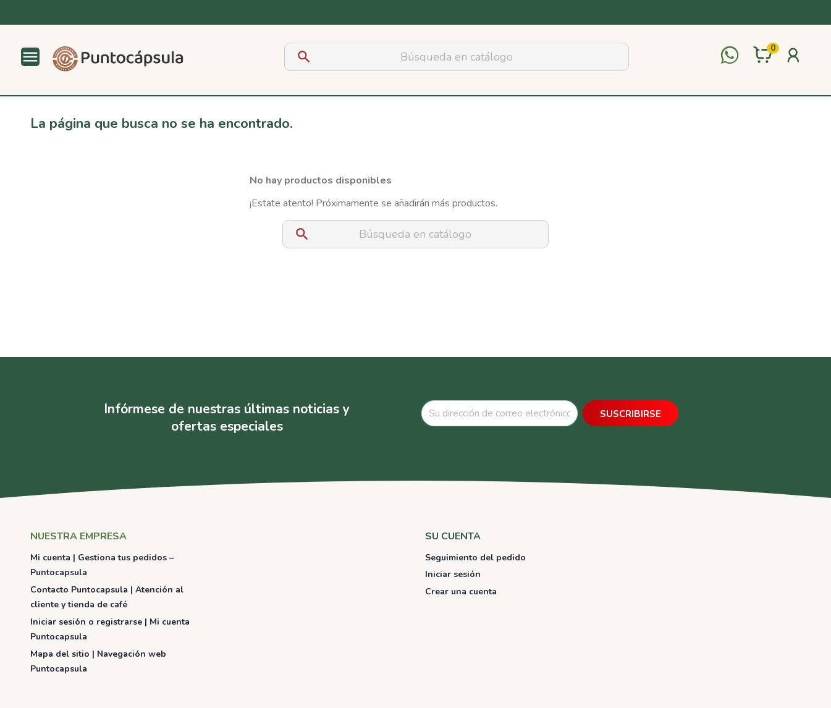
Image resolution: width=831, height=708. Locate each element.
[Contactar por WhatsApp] (729, 56)
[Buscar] (456, 56)
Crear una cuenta (461, 591)
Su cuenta (453, 536)
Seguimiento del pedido (475, 557)
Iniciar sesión (453, 574)
